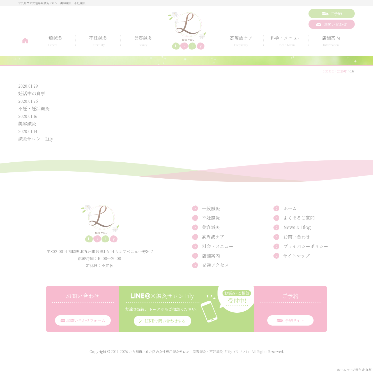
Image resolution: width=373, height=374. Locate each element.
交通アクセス (215, 265)
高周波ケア (241, 41)
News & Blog (297, 227)
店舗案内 (330, 41)
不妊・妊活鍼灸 (34, 108)
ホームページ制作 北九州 (354, 369)
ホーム (25, 40)
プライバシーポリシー (305, 246)
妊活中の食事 (31, 93)
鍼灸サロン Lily (35, 138)
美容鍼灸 (143, 41)
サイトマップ (296, 256)
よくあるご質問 (299, 217)
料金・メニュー (286, 41)
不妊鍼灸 (98, 41)
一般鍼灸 (53, 41)
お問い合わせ (296, 236)
